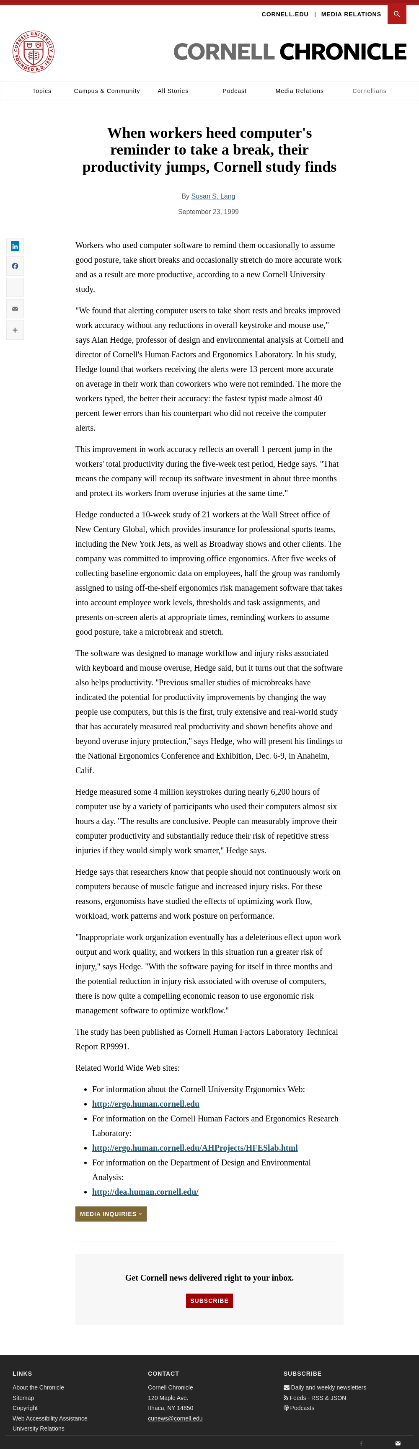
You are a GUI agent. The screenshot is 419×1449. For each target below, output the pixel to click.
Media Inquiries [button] (111, 1210)
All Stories (173, 87)
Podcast (234, 87)
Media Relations (351, 11)
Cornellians (370, 87)
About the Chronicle (38, 1384)
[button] (397, 11)
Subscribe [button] (209, 1297)
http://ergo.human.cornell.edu (145, 1100)
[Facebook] (361, 1440)
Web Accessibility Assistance (50, 1414)
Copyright (25, 1404)
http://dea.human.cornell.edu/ (145, 1188)
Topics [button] (42, 87)
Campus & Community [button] (107, 87)
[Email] (398, 1440)
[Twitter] (379, 1440)
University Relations (39, 1425)
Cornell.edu (285, 11)
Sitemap (23, 1394)
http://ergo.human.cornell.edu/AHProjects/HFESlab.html (195, 1144)
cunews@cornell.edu (175, 1414)
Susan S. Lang (213, 192)
